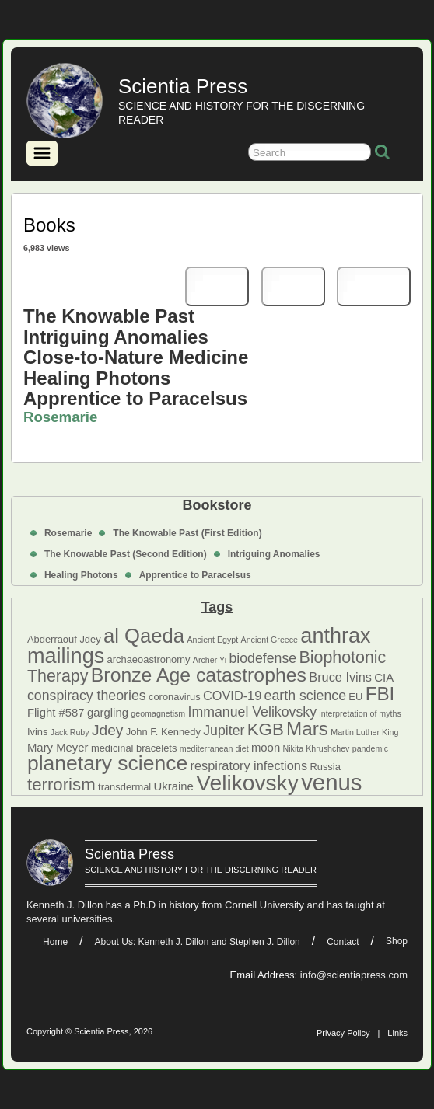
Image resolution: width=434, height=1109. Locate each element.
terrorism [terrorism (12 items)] (61, 784)
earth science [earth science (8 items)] (305, 695)
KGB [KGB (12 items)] (265, 729)
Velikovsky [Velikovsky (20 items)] (247, 782)
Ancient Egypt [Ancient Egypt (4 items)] (212, 639)
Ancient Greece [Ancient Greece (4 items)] (269, 639)
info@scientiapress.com (354, 975)
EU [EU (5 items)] (355, 697)
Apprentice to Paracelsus (195, 575)
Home (55, 941)
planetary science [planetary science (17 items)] (107, 763)
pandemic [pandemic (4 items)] (370, 748)
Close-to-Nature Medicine (135, 357)
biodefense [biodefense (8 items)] (262, 658)
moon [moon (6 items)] (265, 747)
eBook (373, 286)
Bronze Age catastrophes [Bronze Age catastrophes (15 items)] (198, 674)
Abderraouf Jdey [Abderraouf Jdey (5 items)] (64, 639)
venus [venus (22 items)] (331, 782)
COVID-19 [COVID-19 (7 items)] (232, 696)
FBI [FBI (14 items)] (380, 693)
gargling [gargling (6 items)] (107, 712)
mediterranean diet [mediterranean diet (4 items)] (214, 748)
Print (217, 286)
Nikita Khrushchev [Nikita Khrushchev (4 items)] (316, 748)
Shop (397, 941)
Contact (343, 941)
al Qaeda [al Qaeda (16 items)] (143, 636)
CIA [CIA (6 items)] (384, 677)
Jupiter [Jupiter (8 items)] (223, 730)
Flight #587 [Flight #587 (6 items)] (56, 712)
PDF (293, 286)
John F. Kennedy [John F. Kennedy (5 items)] (163, 732)
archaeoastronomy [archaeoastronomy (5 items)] (149, 659)
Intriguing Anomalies (274, 554)
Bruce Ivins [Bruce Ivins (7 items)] (340, 677)
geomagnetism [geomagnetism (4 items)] (158, 713)
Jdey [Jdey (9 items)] (107, 730)
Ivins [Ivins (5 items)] (37, 732)
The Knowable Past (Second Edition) (125, 554)
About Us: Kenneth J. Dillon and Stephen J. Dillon (197, 941)
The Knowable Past (108, 315)
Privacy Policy (343, 1033)
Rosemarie (68, 533)
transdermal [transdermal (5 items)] (124, 787)
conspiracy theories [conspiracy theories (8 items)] (86, 695)
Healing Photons (81, 575)
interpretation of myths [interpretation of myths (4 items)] (360, 713)
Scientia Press (182, 86)
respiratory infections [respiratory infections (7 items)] (249, 765)
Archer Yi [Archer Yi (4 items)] (209, 659)
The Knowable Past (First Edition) (187, 533)
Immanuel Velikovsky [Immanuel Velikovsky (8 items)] (252, 712)
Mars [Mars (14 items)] (307, 728)
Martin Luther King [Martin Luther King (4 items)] (364, 732)
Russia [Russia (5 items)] (325, 766)
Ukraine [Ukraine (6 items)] (174, 786)
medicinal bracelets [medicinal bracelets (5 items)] (134, 748)
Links (397, 1033)
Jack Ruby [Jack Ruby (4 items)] (70, 732)
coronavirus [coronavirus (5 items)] (175, 697)
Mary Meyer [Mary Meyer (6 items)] (58, 747)
